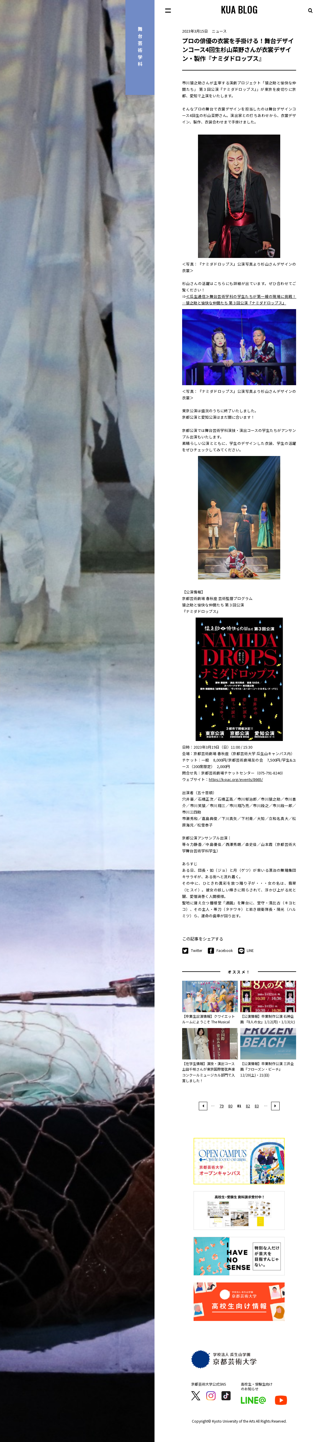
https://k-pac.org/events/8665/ (236, 779)
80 (230, 1106)
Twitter (192, 951)
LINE (246, 951)
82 (248, 1106)
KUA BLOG (239, 9)
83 (257, 1106)
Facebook (220, 951)
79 (221, 1106)
